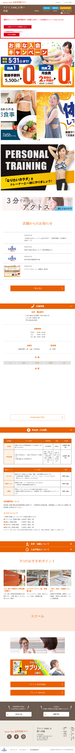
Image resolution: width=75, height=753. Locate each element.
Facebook (16, 736)
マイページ (46, 10)
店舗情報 (36, 10)
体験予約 (55, 8)
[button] (35, 139)
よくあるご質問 (67, 2)
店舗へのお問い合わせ (72, 730)
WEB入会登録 (12, 34)
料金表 (55, 10)
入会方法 (57, 2)
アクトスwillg (16, 731)
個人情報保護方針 (34, 749)
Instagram (23, 736)
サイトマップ (13, 749)
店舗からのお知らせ (66, 10)
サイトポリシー (23, 749)
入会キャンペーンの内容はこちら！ (18, 26)
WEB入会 (46, 8)
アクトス (15, 2)
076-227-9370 (32, 320)
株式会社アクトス (4, 750)
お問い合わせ (66, 13)
